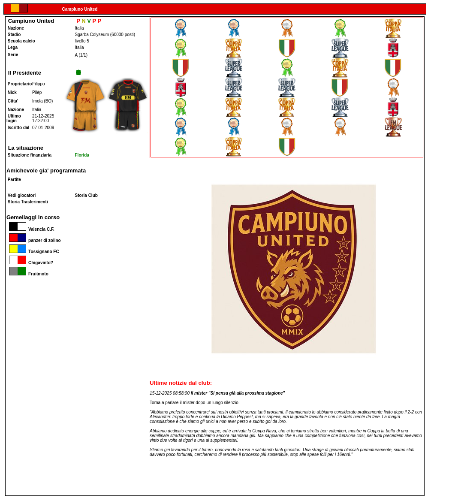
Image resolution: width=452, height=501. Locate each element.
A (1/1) (81, 55)
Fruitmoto (27, 274)
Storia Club (86, 195)
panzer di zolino (33, 240)
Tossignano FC (32, 251)
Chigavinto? (29, 262)
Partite (14, 179)
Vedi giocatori (22, 195)
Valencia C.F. (30, 229)
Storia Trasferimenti (28, 201)
